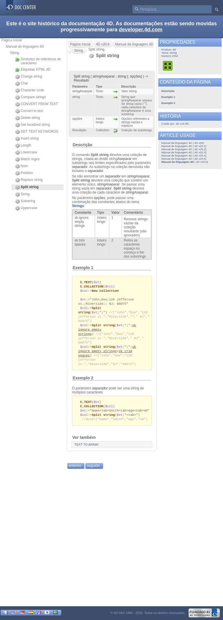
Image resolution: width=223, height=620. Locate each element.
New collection (105, 291)
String (14, 53)
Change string (28, 76)
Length (23, 145)
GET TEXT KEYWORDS (36, 132)
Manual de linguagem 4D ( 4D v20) (182, 142)
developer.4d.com (141, 29)
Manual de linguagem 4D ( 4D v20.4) (183, 155)
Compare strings (30, 97)
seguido (93, 472)
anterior (75, 472)
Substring (25, 201)
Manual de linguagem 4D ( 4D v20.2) (183, 149)
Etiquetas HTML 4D (32, 69)
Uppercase (26, 208)
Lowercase (26, 152)
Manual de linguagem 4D (25, 47)
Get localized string (32, 125)
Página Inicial (11, 40)
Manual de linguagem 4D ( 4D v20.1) (183, 146)
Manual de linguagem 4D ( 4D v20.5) (183, 158)
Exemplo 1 (83, 267)
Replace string (29, 180)
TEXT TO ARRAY (87, 451)
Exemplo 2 (83, 383)
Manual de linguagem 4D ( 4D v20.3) (183, 152)
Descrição (83, 144)
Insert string (27, 138)
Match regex (27, 159)
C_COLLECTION (91, 287)
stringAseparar (138, 176)
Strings (78, 206)
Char (21, 83)
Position (24, 173)
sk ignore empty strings (107, 353)
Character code (29, 90)
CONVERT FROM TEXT (36, 104)
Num (21, 166)
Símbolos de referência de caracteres (38, 61)
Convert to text (29, 111)
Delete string (27, 118)
